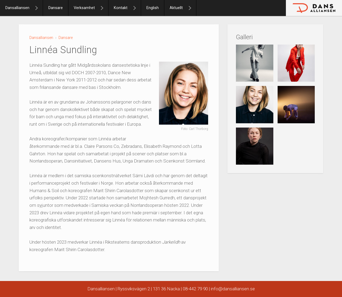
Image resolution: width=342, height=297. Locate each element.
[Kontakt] (137, 8)
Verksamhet (84, 8)
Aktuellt (176, 8)
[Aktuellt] (192, 8)
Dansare (55, 8)
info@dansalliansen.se (233, 288)
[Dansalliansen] (39, 8)
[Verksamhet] (104, 8)
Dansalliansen (17, 8)
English (152, 8)
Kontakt (120, 8)
